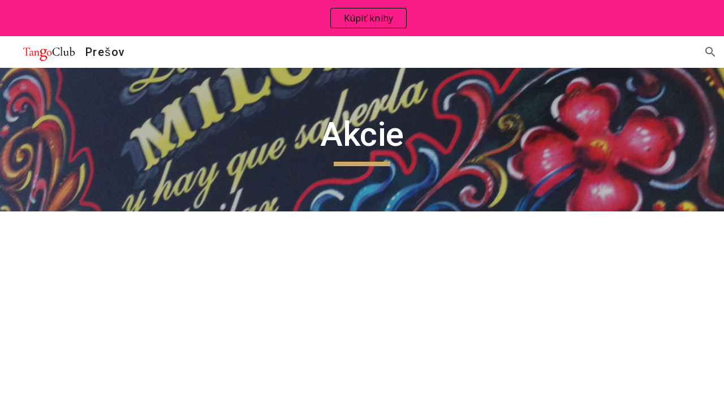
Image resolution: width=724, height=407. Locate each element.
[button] (710, 52)
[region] (362, 18)
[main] (362, 140)
